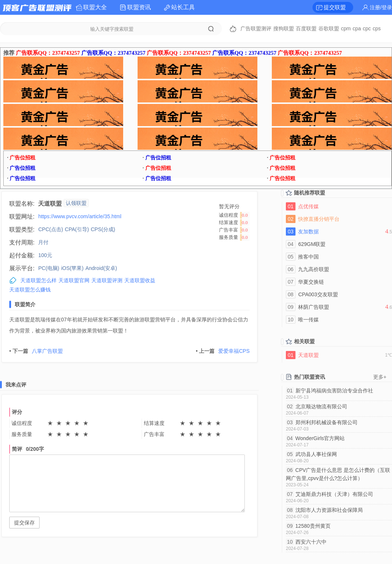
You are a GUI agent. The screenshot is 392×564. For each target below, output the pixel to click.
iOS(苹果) (72, 268)
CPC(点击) (50, 229)
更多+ (379, 377)
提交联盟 (335, 7)
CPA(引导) (77, 229)
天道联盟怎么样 (38, 280)
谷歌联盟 (328, 28)
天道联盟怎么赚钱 (30, 290)
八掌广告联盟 (36, 351)
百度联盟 (306, 28)
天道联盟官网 (73, 280)
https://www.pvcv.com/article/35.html (79, 216)
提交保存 (24, 523)
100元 (45, 255)
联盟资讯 (139, 7)
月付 (43, 242)
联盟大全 (95, 7)
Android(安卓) (101, 268)
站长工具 (183, 7)
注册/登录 (381, 7)
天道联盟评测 (106, 280)
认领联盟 (76, 203)
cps (377, 28)
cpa (356, 28)
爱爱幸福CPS (223, 351)
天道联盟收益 (139, 280)
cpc (367, 28)
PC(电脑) (48, 268)
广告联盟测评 (255, 28)
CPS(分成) (103, 229)
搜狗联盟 (283, 28)
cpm (346, 28)
